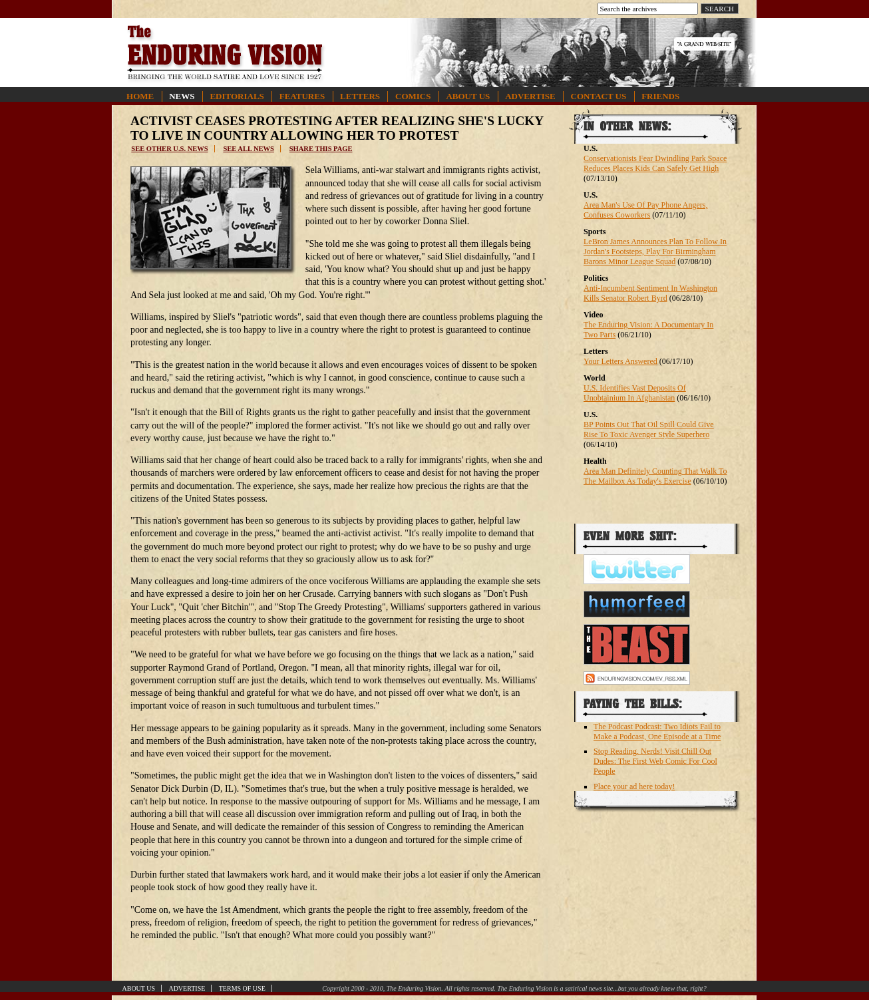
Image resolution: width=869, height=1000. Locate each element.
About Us (468, 96)
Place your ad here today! (634, 786)
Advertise (530, 96)
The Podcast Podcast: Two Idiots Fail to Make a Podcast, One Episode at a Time (657, 731)
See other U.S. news (169, 148)
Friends (660, 96)
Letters (360, 96)
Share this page (321, 148)
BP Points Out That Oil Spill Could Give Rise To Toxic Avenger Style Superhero (649, 429)
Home (140, 96)
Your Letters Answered (620, 361)
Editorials (236, 96)
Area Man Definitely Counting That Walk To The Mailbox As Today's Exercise (655, 476)
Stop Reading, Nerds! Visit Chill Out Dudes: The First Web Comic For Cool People (655, 761)
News (181, 96)
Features (302, 96)
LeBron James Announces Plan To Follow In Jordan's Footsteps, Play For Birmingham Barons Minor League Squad (655, 251)
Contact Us (599, 96)
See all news (248, 148)
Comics (413, 96)
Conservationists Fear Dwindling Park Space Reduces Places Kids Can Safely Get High (655, 163)
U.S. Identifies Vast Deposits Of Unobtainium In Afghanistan (635, 393)
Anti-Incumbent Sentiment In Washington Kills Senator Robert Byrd (650, 293)
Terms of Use (242, 988)
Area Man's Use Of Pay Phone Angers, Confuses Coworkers (645, 210)
